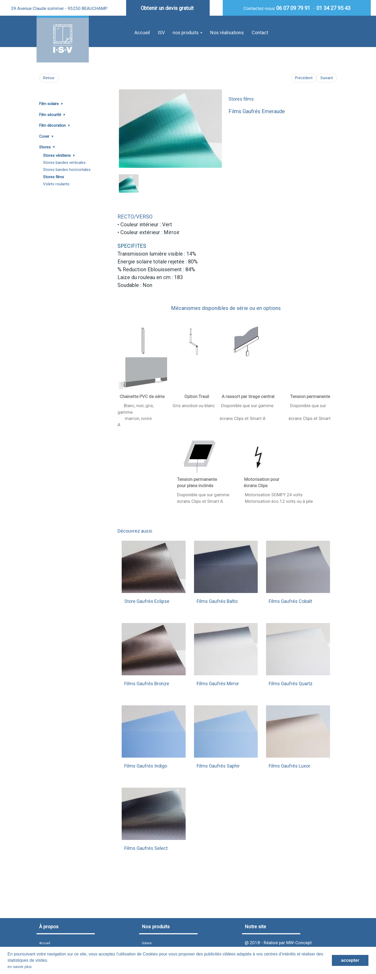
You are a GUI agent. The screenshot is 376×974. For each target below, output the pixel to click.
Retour (49, 78)
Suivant (326, 78)
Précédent (304, 78)
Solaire (147, 943)
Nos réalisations (227, 32)
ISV (161, 32)
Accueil (142, 32)
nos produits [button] (187, 32)
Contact (260, 32)
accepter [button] (350, 960)
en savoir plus (20, 966)
